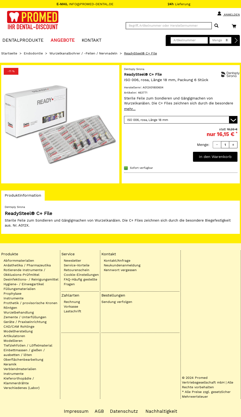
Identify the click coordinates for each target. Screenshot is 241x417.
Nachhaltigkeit (161, 411)
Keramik (10, 364)
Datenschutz (124, 411)
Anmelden (228, 13)
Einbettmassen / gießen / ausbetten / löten (24, 352)
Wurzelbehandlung (19, 312)
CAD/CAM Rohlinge (19, 326)
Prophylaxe (12, 293)
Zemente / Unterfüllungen (25, 317)
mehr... (130, 109)
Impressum (76, 411)
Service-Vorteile (76, 265)
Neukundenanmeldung (122, 265)
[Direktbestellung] (236, 40)
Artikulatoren (14, 336)
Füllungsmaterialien (20, 289)
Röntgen (10, 308)
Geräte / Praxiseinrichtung (25, 322)
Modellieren (13, 341)
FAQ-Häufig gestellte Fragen (80, 281)
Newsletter (72, 260)
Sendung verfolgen (116, 302)
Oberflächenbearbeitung (23, 359)
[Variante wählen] (180, 120)
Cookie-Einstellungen (81, 275)
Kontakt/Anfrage (117, 260)
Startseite (9, 53)
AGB (99, 411)
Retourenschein (76, 270)
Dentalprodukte (23, 40)
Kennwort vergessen (120, 270)
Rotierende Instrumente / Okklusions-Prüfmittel (24, 272)
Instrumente (14, 298)
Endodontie (33, 53)
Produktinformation (22, 197)
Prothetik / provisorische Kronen (30, 303)
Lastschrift (72, 311)
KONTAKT (91, 40)
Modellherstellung (18, 331)
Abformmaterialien (19, 260)
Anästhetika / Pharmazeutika (27, 265)
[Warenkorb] (235, 26)
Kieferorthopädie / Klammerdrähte (19, 380)
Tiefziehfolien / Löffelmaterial (28, 345)
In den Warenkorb (215, 156)
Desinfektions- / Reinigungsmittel (31, 279)
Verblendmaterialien (20, 369)
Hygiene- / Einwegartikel (24, 284)
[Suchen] (216, 26)
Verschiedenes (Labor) (22, 388)
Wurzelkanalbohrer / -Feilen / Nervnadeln (83, 53)
